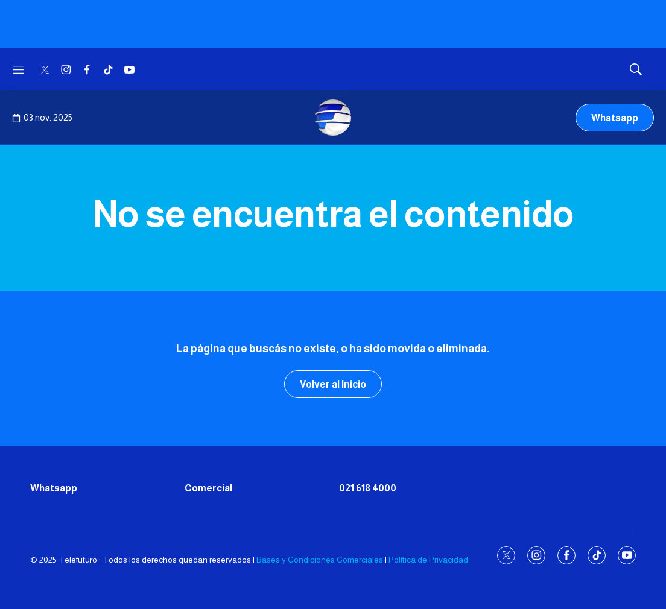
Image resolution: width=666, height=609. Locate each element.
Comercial (208, 488)
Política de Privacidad (428, 559)
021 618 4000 (367, 488)
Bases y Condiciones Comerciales (319, 559)
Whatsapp (614, 118)
